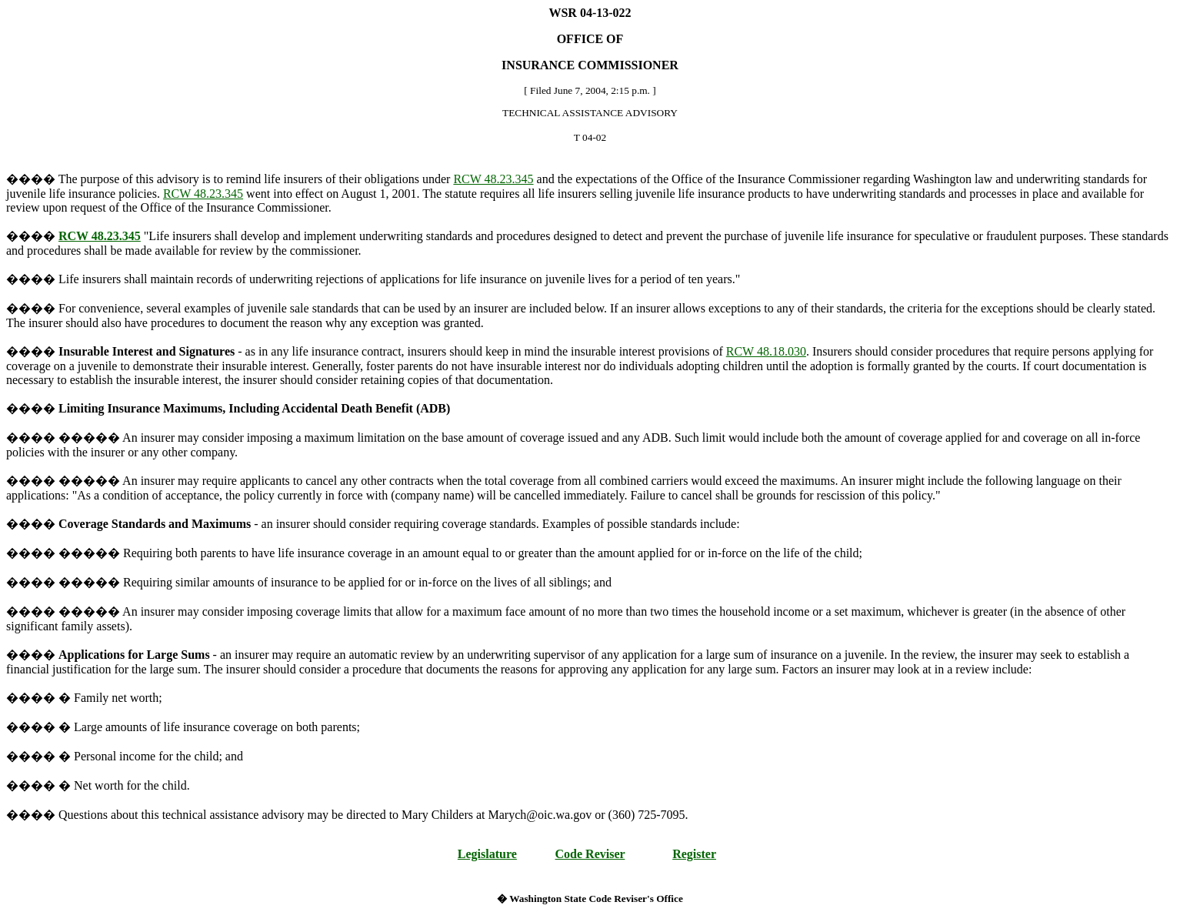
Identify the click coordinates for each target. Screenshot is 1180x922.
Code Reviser (590, 853)
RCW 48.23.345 (493, 178)
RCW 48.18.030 (766, 351)
